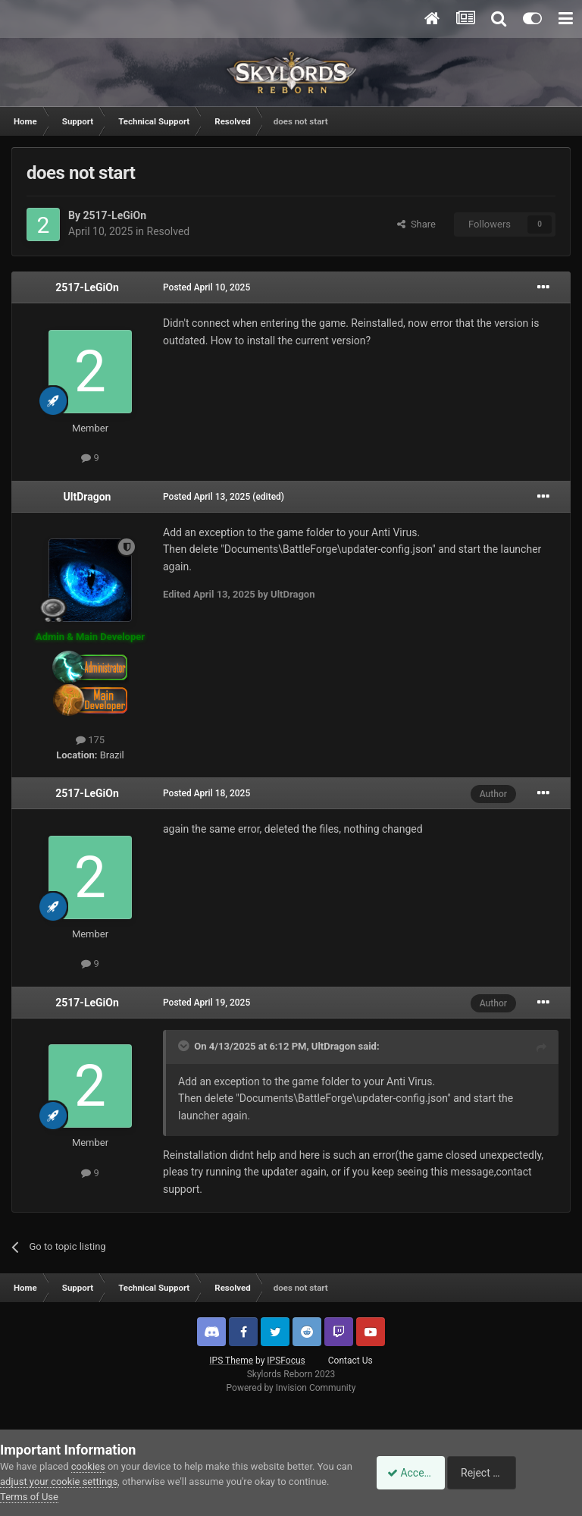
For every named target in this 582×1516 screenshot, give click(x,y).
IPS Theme (231, 1360)
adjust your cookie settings (77, 1481)
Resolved (168, 231)
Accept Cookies (415, 1473)
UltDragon (87, 497)
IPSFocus (286, 1360)
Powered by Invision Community (291, 1388)
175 (90, 739)
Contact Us (350, 1360)
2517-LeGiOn (114, 215)
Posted (206, 287)
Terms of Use (71, 1496)
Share (416, 224)
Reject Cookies (529, 1473)
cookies (88, 1466)
